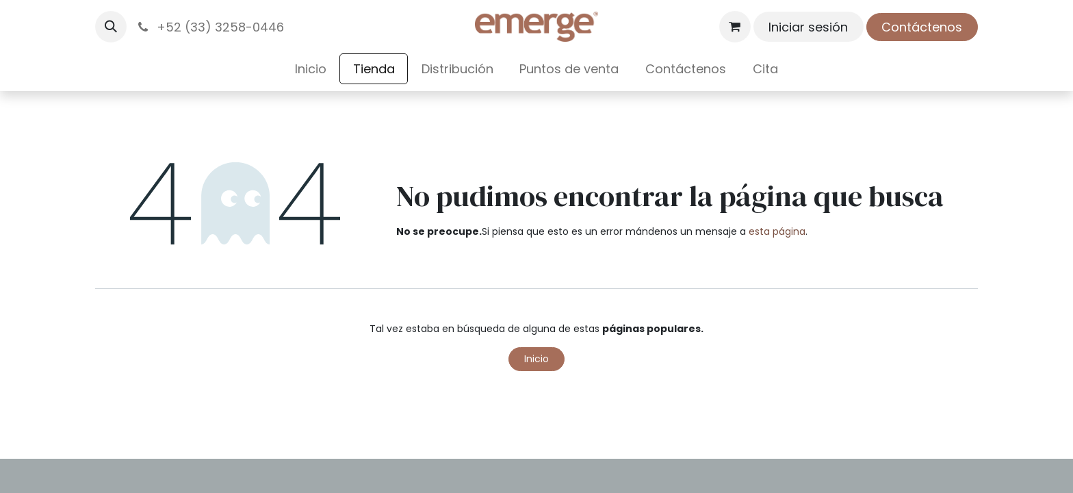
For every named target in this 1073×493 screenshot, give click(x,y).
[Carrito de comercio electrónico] (735, 26)
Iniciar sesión (808, 27)
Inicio (536, 359)
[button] (111, 26)
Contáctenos (921, 27)
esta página (777, 231)
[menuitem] (311, 68)
